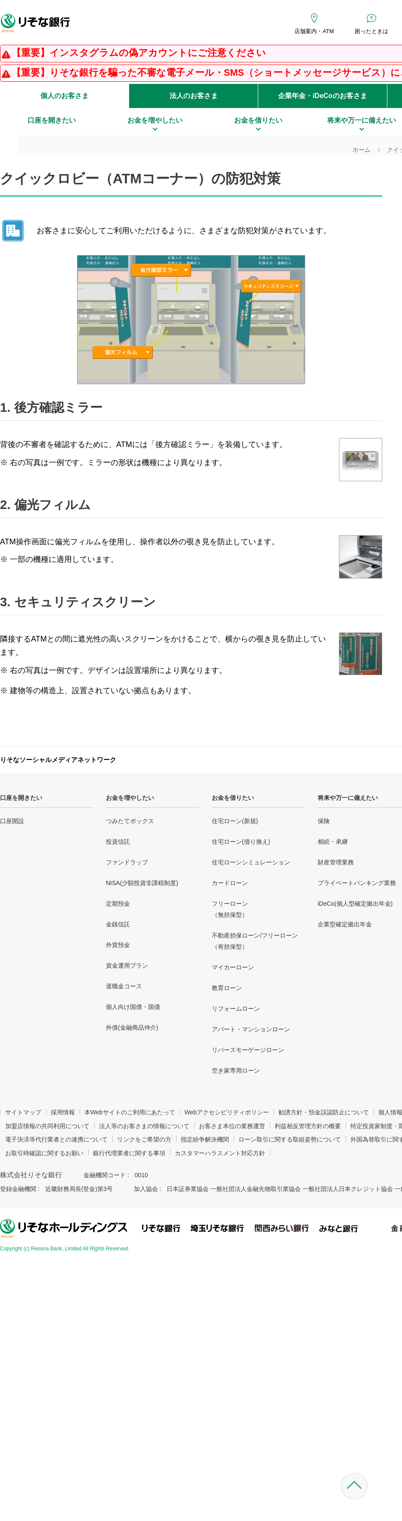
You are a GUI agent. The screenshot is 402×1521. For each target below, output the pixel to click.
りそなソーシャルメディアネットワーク (58, 759)
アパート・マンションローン (251, 1029)
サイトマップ (23, 1112)
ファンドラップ (127, 862)
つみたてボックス (130, 821)
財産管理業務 (336, 862)
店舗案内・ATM (314, 31)
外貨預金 (118, 944)
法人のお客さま (194, 95)
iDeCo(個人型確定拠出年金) (355, 903)
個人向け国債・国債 (133, 1006)
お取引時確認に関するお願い (44, 1153)
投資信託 (118, 841)
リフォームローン (236, 1008)
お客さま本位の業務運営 (232, 1126)
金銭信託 (118, 924)
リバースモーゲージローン (248, 1049)
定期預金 (118, 903)
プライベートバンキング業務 (357, 882)
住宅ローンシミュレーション (251, 862)
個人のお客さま (64, 95)
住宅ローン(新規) (235, 821)
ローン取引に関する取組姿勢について (289, 1139)
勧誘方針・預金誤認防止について (323, 1112)
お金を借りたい (233, 797)
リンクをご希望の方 (144, 1139)
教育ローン (227, 987)
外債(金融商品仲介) (132, 1027)
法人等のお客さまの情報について (144, 1126)
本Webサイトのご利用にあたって (129, 1112)
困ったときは (371, 31)
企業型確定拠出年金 (345, 924)
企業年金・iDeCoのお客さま (322, 95)
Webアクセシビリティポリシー (227, 1112)
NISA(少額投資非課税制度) (142, 882)
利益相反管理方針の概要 (308, 1126)
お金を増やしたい (130, 797)
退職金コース (124, 986)
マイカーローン (233, 967)
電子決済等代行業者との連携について (56, 1139)
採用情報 (63, 1112)
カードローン (230, 882)
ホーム (362, 150)
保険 (324, 821)
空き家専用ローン (236, 1070)
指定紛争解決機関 (205, 1139)
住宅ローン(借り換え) (241, 841)
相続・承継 (333, 841)
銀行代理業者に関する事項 (129, 1153)
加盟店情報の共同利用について (47, 1126)
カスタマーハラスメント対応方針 (220, 1153)
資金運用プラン (127, 965)
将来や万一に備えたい (348, 797)
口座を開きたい (21, 797)
